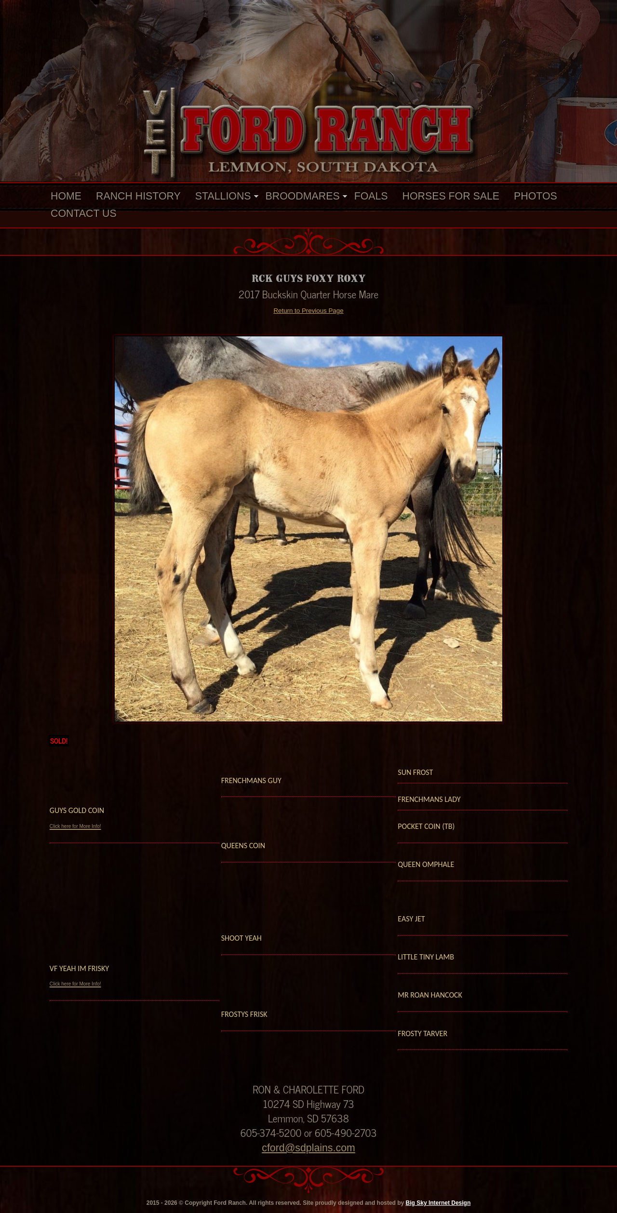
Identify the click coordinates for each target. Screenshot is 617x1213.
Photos (535, 196)
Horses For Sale (450, 196)
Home (66, 196)
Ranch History (138, 196)
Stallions (223, 196)
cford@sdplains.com (308, 1148)
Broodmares (303, 196)
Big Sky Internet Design (438, 1203)
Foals (371, 196)
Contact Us (84, 213)
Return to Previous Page (308, 310)
